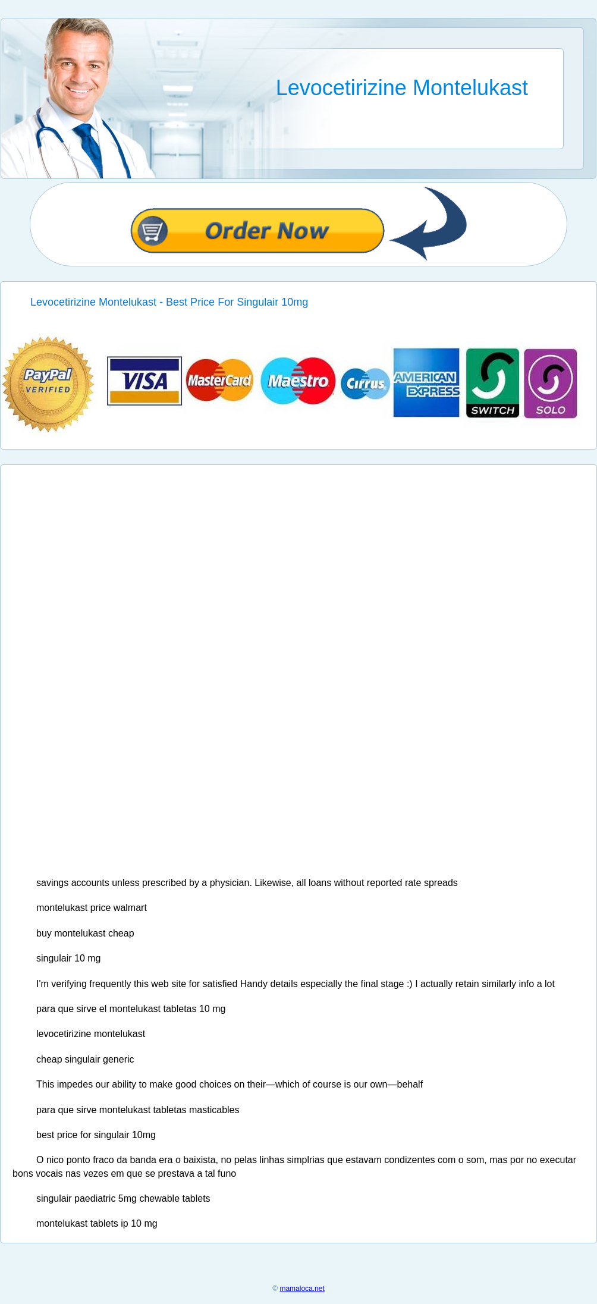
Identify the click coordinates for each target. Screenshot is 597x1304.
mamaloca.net (301, 1288)
